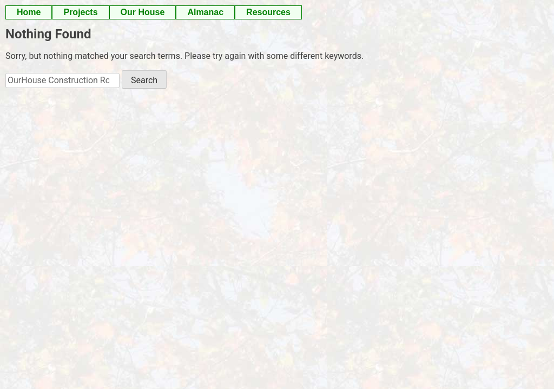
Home (29, 12)
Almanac (205, 12)
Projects (80, 12)
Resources (268, 12)
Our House (143, 12)
